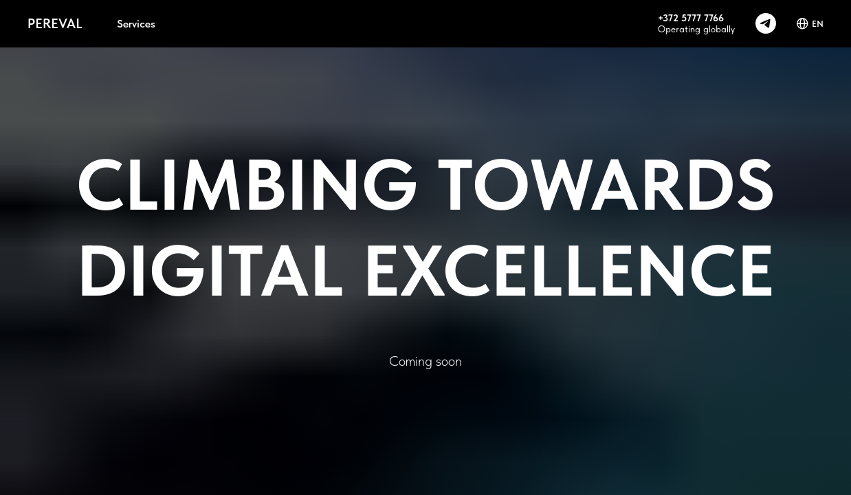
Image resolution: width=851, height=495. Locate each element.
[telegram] (765, 23)
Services (136, 23)
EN (810, 24)
